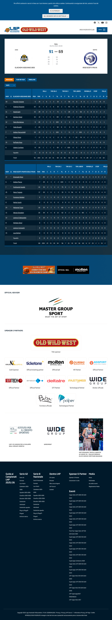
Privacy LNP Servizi (66, 612)
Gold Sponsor (14, 370)
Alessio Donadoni (18, 213)
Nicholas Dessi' (17, 223)
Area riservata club (87, 30)
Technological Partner (77, 388)
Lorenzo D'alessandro (19, 218)
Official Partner (98, 370)
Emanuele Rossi (18, 177)
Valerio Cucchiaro (18, 147)
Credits (93, 612)
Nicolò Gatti (16, 112)
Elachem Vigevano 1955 (25, 67)
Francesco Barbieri (18, 197)
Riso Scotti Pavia (90, 67)
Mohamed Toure (18, 207)
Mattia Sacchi (17, 202)
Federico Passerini (18, 107)
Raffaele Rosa (17, 142)
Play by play (20, 79)
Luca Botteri (17, 233)
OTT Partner (56, 388)
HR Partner (77, 370)
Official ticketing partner (35, 370)
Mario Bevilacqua (18, 122)
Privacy (58, 612)
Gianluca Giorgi (17, 117)
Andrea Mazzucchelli (19, 132)
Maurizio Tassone (18, 102)
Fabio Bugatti (17, 127)
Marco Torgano (17, 192)
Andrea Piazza (17, 182)
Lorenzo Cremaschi (19, 228)
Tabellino (32, 79)
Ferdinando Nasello (19, 187)
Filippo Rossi (17, 137)
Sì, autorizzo (55, 11)
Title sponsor (56, 352)
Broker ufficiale (98, 388)
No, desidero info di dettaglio (55, 16)
